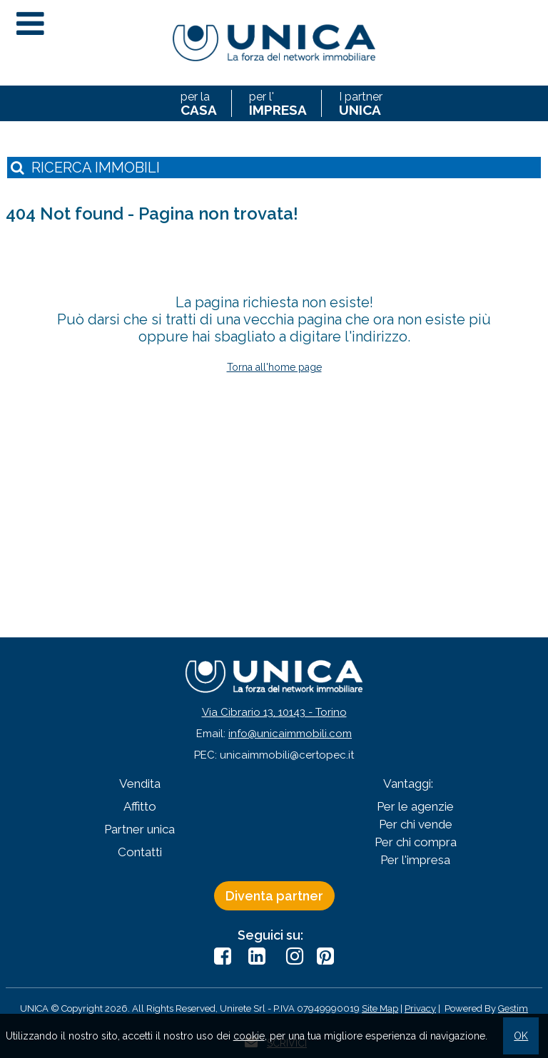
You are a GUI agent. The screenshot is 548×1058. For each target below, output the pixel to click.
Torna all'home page (274, 367)
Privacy (420, 1008)
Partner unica (139, 829)
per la (199, 103)
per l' (278, 103)
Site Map (380, 1008)
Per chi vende (415, 824)
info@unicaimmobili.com (290, 733)
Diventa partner (274, 895)
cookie (249, 1036)
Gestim (513, 1008)
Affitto (139, 806)
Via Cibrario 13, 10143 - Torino (274, 712)
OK (521, 1036)
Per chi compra (416, 842)
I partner (360, 103)
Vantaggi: (408, 783)
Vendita (140, 783)
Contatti (140, 852)
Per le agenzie (415, 806)
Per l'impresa (415, 860)
